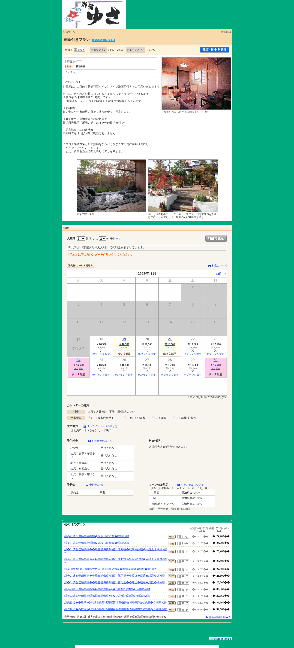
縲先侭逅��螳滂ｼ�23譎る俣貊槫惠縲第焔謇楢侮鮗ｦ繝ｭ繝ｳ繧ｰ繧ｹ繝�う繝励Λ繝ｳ (116, 602)
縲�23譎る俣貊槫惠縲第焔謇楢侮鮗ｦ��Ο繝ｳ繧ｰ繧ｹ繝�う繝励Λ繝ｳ (107, 589)
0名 (118, 238)
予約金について (98, 484)
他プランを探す (101, 354)
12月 (219, 273)
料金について (219, 265)
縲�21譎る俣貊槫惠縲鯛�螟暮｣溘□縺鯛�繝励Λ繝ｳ (96, 536)
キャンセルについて (192, 484)
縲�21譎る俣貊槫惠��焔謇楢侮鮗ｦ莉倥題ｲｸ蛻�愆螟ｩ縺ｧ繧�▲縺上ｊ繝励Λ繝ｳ (115, 551)
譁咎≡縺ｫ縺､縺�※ (220, 617)
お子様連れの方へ (102, 440)
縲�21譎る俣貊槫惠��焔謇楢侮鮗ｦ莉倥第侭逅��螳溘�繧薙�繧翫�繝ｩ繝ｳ (114, 575)
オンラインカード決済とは (102, 426)
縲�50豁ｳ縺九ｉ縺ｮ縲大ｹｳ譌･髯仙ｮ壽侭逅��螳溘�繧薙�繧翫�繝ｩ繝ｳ (110, 569)
